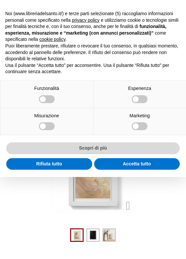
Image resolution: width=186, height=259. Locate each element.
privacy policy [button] (85, 20)
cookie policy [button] (53, 39)
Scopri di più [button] (93, 148)
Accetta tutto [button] (137, 163)
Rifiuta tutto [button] (49, 163)
